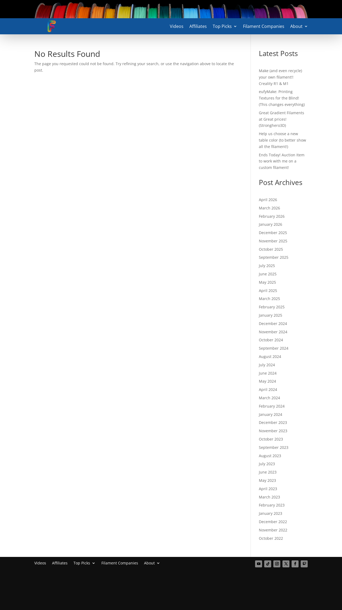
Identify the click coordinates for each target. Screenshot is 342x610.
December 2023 (273, 422)
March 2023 (269, 497)
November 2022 (273, 530)
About (296, 26)
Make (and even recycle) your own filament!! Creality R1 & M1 (280, 77)
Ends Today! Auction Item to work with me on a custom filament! (281, 161)
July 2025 (267, 265)
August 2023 (270, 455)
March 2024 (269, 397)
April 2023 (268, 488)
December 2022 (273, 521)
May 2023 (267, 480)
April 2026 (268, 199)
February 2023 (272, 505)
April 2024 (268, 389)
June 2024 (268, 373)
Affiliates (198, 26)
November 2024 (273, 331)
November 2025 (273, 240)
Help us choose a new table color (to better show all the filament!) (282, 140)
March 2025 (269, 298)
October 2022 (271, 538)
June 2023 (268, 472)
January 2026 (270, 224)
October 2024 (271, 339)
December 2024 (273, 323)
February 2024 (272, 406)
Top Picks (222, 26)
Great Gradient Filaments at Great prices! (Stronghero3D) (281, 119)
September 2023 (273, 447)
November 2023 (273, 430)
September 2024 (273, 348)
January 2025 (270, 315)
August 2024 (270, 356)
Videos (176, 26)
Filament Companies (263, 26)
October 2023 (271, 439)
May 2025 (267, 282)
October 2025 (271, 249)
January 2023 (270, 513)
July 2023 (267, 463)
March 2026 (269, 207)
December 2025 (273, 232)
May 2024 (267, 381)
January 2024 (270, 414)
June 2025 (268, 273)
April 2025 (268, 290)
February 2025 (272, 306)
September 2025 (273, 257)
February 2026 (272, 216)
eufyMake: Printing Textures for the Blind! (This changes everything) (282, 98)
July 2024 (267, 364)
